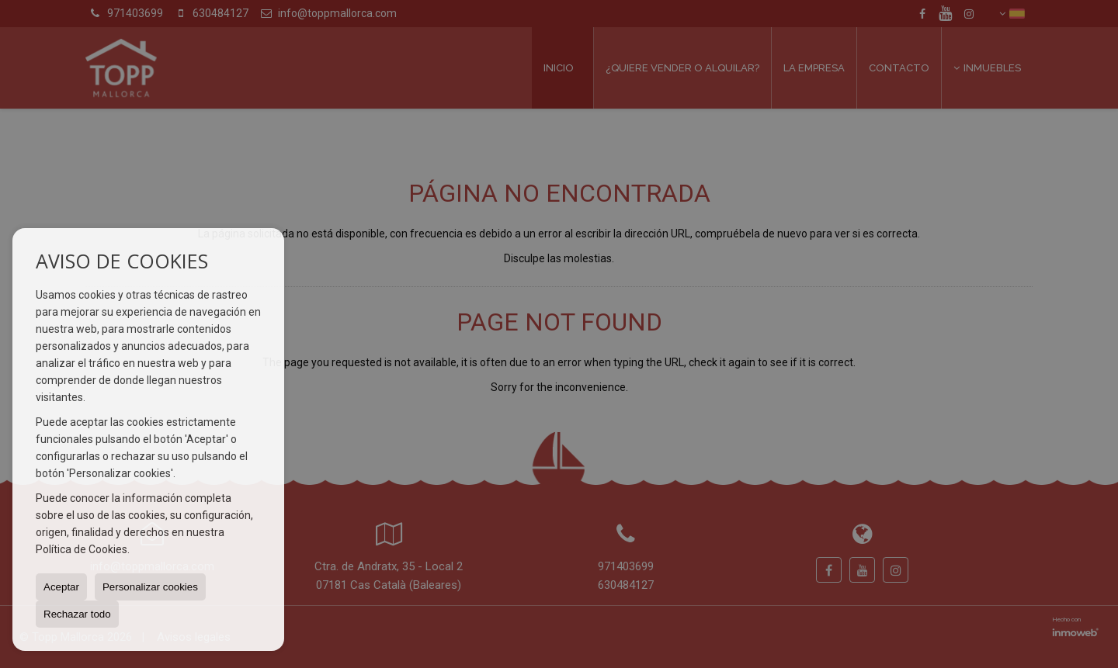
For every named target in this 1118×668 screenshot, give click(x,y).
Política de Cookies (81, 549)
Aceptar (61, 587)
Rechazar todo (77, 614)
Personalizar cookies (150, 587)
